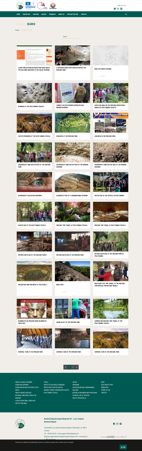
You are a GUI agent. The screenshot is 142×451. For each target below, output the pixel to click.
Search (17, 30)
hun (119, 5)
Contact (84, 14)
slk (124, 5)
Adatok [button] (43, 14)
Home (18, 14)
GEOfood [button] (36, 14)
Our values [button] (26, 14)
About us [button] (61, 14)
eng (122, 5)
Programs (52, 14)
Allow (123, 447)
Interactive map (72, 14)
